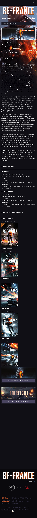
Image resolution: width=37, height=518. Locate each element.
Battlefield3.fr (14, 53)
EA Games (11, 49)
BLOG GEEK (15, 502)
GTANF (18, 498)
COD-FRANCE (28, 498)
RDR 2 (17, 500)
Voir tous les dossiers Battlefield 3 (18, 380)
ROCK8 (13, 498)
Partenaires (5, 502)
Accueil (5, 23)
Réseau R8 (4, 498)
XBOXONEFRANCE (6, 500)
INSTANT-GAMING (14, 503)
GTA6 (13, 500)
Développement (7, 511)
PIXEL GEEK (22, 502)
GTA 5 (22, 498)
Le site (3, 497)
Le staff (14, 497)
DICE (14, 47)
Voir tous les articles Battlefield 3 (18, 401)
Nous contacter (23, 497)
